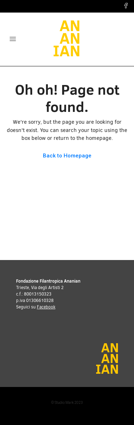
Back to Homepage (67, 155)
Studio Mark (64, 403)
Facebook (46, 307)
